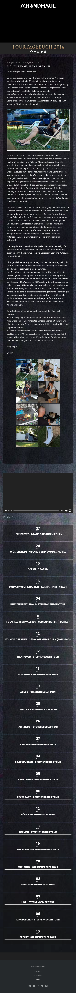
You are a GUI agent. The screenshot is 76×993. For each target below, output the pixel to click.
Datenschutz (38, 975)
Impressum (38, 971)
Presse (38, 979)
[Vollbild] (70, 510)
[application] (38, 493)
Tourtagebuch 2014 (31, 62)
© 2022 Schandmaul (38, 967)
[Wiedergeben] (6, 510)
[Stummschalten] (66, 510)
